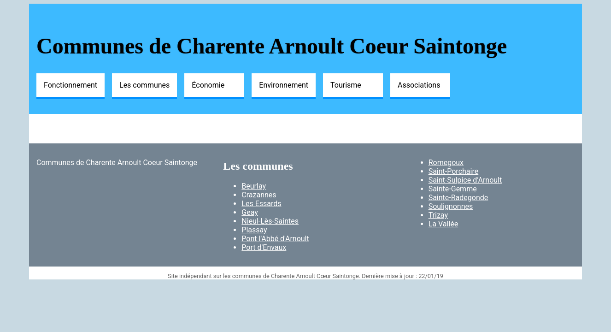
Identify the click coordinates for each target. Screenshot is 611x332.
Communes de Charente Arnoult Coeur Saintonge (271, 46)
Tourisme (345, 85)
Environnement (283, 85)
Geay (249, 212)
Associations (419, 85)
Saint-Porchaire (454, 171)
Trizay (438, 215)
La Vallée (443, 223)
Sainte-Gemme (453, 188)
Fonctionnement (70, 85)
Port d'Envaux (263, 247)
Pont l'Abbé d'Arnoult (275, 238)
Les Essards (261, 203)
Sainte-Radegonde (458, 197)
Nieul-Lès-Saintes (270, 221)
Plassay (254, 229)
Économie (208, 85)
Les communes (144, 85)
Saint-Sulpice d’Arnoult (465, 180)
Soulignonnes (451, 206)
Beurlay (253, 186)
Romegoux (446, 162)
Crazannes (258, 194)
